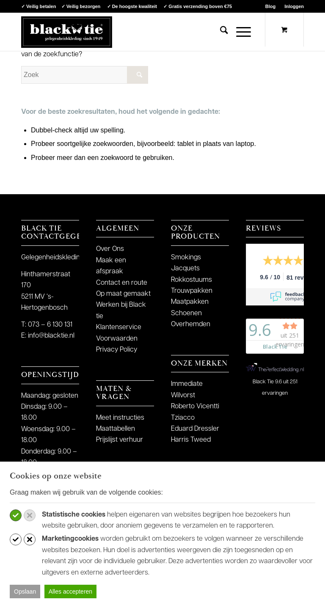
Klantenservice (118, 327)
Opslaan (25, 591)
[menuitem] (270, 6)
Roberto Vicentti (195, 406)
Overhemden (190, 324)
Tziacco (183, 418)
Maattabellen (115, 429)
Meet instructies (120, 418)
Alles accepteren (71, 591)
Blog (270, 6)
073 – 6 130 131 (50, 325)
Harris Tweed (191, 440)
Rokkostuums (191, 280)
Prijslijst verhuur (119, 440)
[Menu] (239, 32)
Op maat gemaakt (123, 294)
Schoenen (186, 313)
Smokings (186, 257)
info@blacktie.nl (51, 336)
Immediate (187, 384)
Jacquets (185, 268)
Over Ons (110, 249)
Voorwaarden (117, 339)
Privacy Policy (116, 350)
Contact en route (121, 283)
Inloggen (294, 6)
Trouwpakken (191, 291)
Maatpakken (190, 302)
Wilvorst (183, 395)
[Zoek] (220, 32)
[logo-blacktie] (66, 32)
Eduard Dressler (195, 429)
